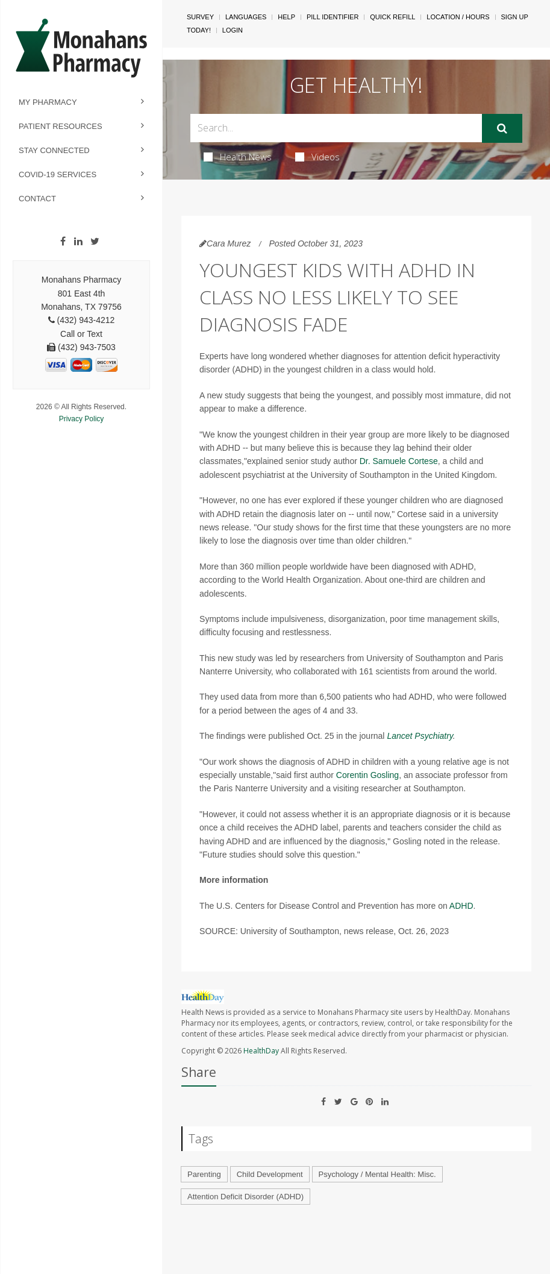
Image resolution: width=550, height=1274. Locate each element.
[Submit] (502, 128)
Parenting (204, 1174)
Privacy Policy (81, 419)
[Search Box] (336, 128)
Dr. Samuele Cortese (399, 461)
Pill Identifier (332, 16)
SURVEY (200, 16)
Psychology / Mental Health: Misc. (377, 1174)
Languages (245, 16)
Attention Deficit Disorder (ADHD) (245, 1196)
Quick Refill (392, 16)
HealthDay (261, 1051)
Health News (238, 157)
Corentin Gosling (367, 775)
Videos (317, 157)
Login (232, 30)
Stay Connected (54, 150)
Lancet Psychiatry (419, 736)
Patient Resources (60, 126)
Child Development (270, 1174)
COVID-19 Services (57, 174)
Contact (37, 198)
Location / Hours (458, 16)
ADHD (461, 906)
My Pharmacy (48, 102)
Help (286, 16)
